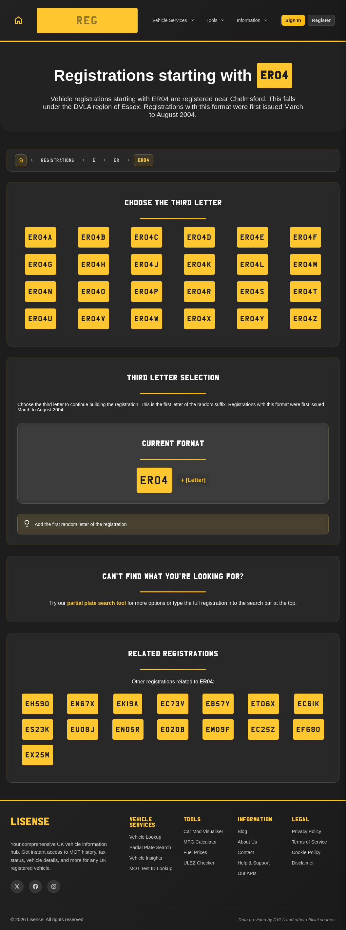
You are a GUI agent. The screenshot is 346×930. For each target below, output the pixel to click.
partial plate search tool (96, 603)
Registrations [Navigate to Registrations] (57, 160)
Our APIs (247, 873)
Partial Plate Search (150, 847)
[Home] (21, 160)
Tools (215, 20)
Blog (242, 831)
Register (321, 20)
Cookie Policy (306, 852)
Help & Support (254, 862)
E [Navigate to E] (94, 160)
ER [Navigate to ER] (116, 160)
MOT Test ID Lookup (150, 868)
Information (252, 20)
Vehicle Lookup (145, 837)
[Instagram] (53, 886)
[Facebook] (35, 886)
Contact (246, 852)
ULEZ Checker (198, 862)
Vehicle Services (173, 20)
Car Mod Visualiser (203, 831)
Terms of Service (309, 842)
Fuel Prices (195, 852)
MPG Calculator (200, 842)
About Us (247, 842)
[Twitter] (17, 886)
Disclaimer (303, 862)
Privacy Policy (306, 831)
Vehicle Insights (145, 858)
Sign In (293, 20)
